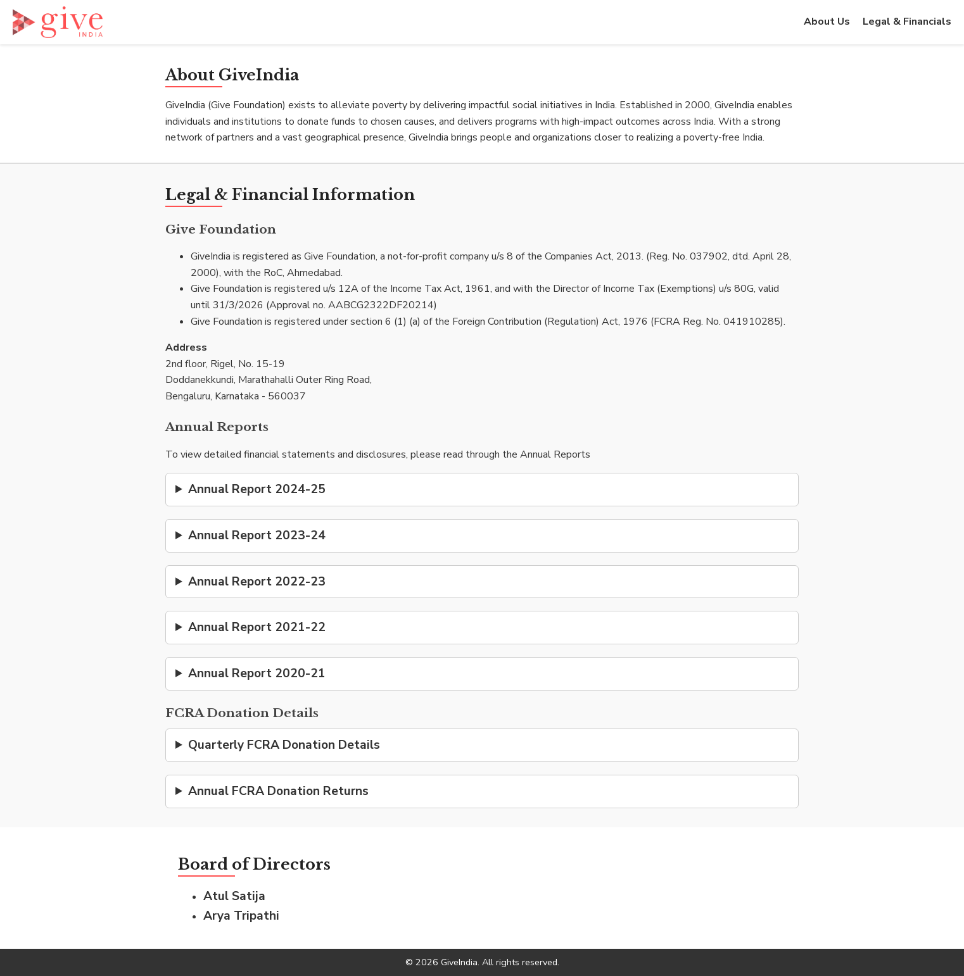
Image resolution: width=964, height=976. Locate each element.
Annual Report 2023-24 (257, 535)
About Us (827, 21)
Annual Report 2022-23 (257, 581)
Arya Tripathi (241, 916)
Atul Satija (234, 896)
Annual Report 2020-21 (257, 673)
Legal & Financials (907, 21)
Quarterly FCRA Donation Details (284, 745)
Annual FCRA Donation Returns (278, 791)
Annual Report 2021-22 (257, 627)
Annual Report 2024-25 (257, 489)
